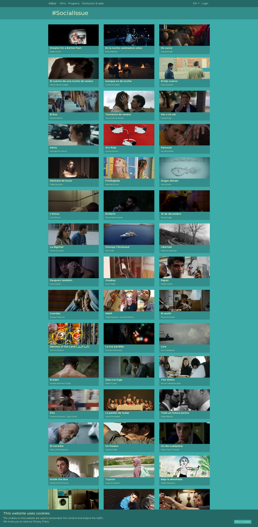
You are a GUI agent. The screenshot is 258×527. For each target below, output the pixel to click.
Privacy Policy (41, 521)
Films (63, 3)
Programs (73, 3)
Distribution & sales (93, 3)
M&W (52, 3)
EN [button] (195, 3)
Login (205, 3)
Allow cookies (242, 521)
